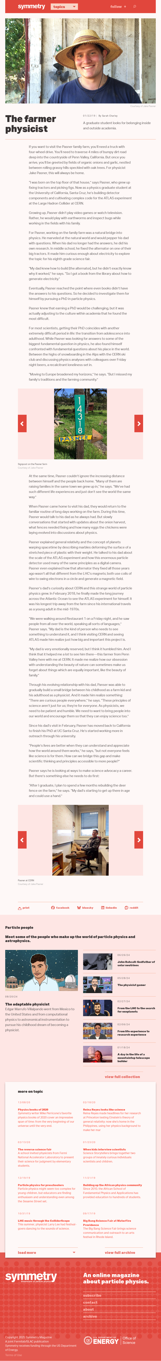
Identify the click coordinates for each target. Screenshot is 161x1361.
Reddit (131, 907)
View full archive (120, 1252)
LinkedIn (109, 907)
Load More (27, 1252)
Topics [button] (65, 6)
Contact (90, 1302)
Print (26, 907)
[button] (22, 423)
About (88, 1309)
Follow (116, 6)
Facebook (60, 907)
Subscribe (92, 1295)
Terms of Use (13, 1355)
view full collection (122, 1076)
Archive (90, 1316)
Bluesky (85, 907)
